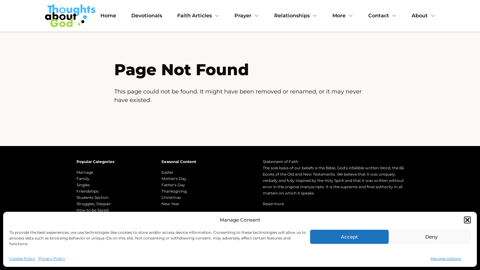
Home (108, 16)
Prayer (246, 16)
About (423, 16)
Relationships (295, 16)
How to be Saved (92, 210)
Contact (382, 16)
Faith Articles (198, 16)
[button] (467, 220)
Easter (167, 172)
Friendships (87, 191)
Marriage (84, 172)
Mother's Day (173, 178)
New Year (170, 203)
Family (82, 178)
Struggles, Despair (93, 203)
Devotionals (146, 16)
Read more (273, 203)
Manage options (446, 258)
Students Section (92, 197)
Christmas (171, 197)
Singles (83, 185)
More (342, 16)
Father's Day (173, 185)
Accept (349, 237)
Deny (431, 237)
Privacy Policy (51, 258)
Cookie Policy (22, 258)
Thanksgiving (174, 191)
